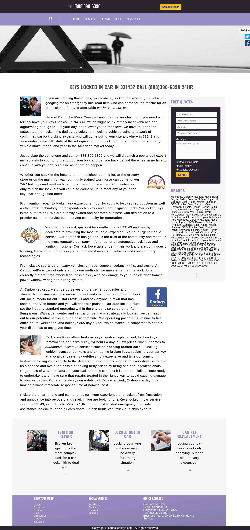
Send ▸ (182, 174)
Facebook (94, 504)
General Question (187, 169)
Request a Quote (187, 162)
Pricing (105, 19)
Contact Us (133, 19)
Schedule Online (170, 7)
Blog (118, 19)
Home (76, 19)
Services (90, 19)
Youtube (93, 513)
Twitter (92, 507)
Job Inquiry (183, 165)
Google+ (93, 510)
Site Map (39, 521)
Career (38, 518)
